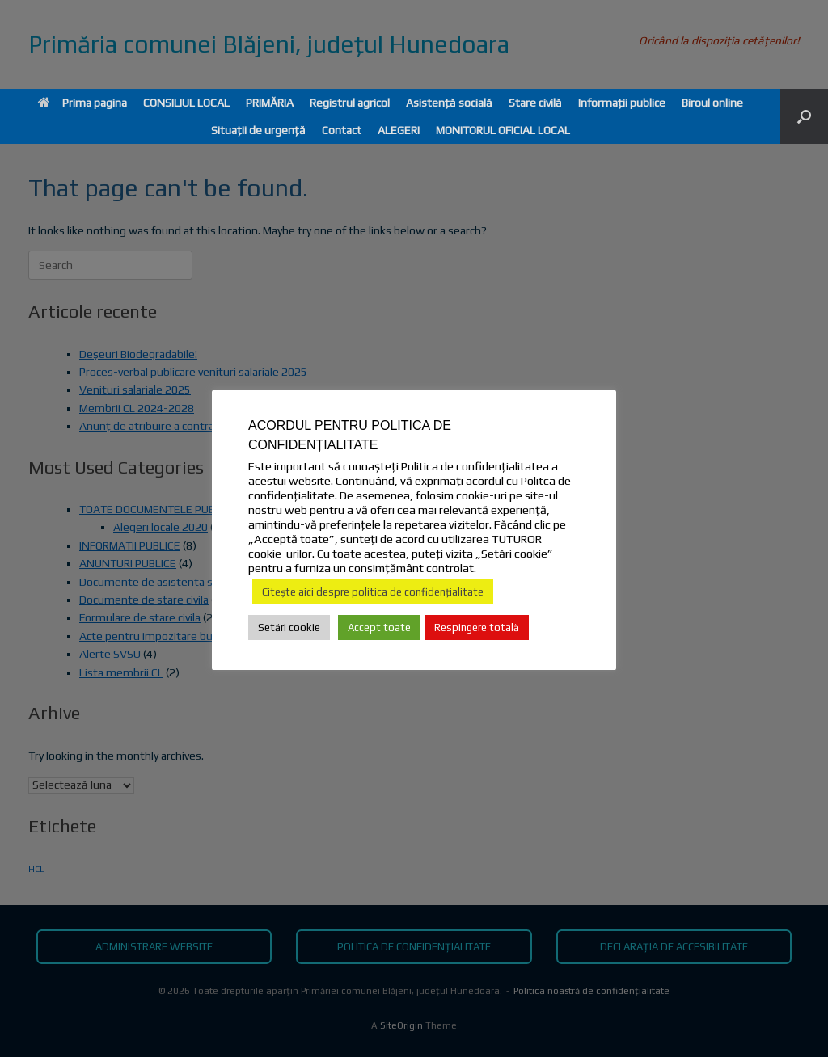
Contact (341, 130)
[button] (804, 116)
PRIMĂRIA (270, 102)
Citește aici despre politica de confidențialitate (373, 592)
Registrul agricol (350, 102)
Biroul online (712, 102)
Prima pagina (82, 102)
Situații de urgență (258, 130)
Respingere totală (476, 627)
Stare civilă (535, 102)
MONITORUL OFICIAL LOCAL (503, 130)
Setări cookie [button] (289, 627)
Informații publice (621, 102)
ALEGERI (399, 130)
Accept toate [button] (379, 627)
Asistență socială (449, 102)
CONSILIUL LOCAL (186, 102)
